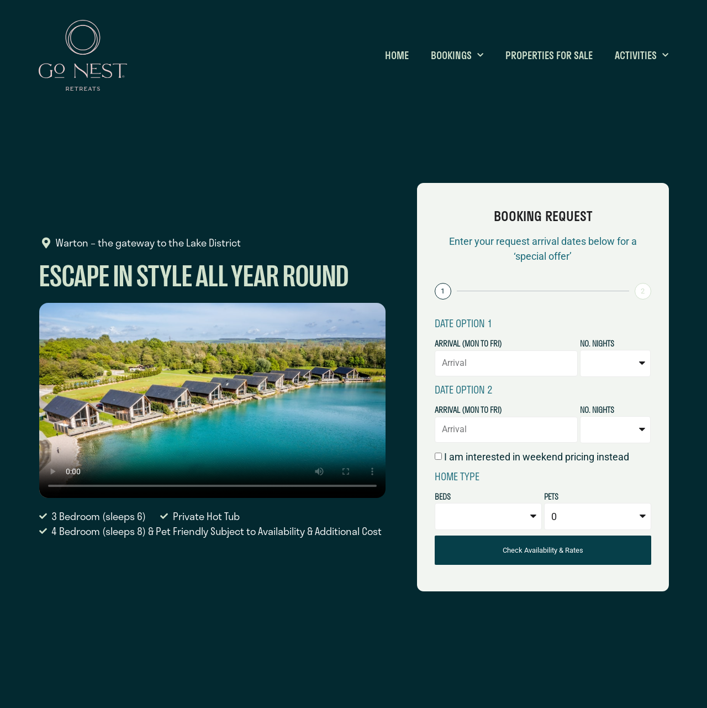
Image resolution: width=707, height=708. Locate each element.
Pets (551, 497)
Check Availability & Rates (543, 550)
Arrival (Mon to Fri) (468, 344)
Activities (641, 55)
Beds (443, 497)
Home (397, 55)
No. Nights (597, 344)
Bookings (457, 55)
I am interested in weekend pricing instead (536, 457)
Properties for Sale (549, 55)
